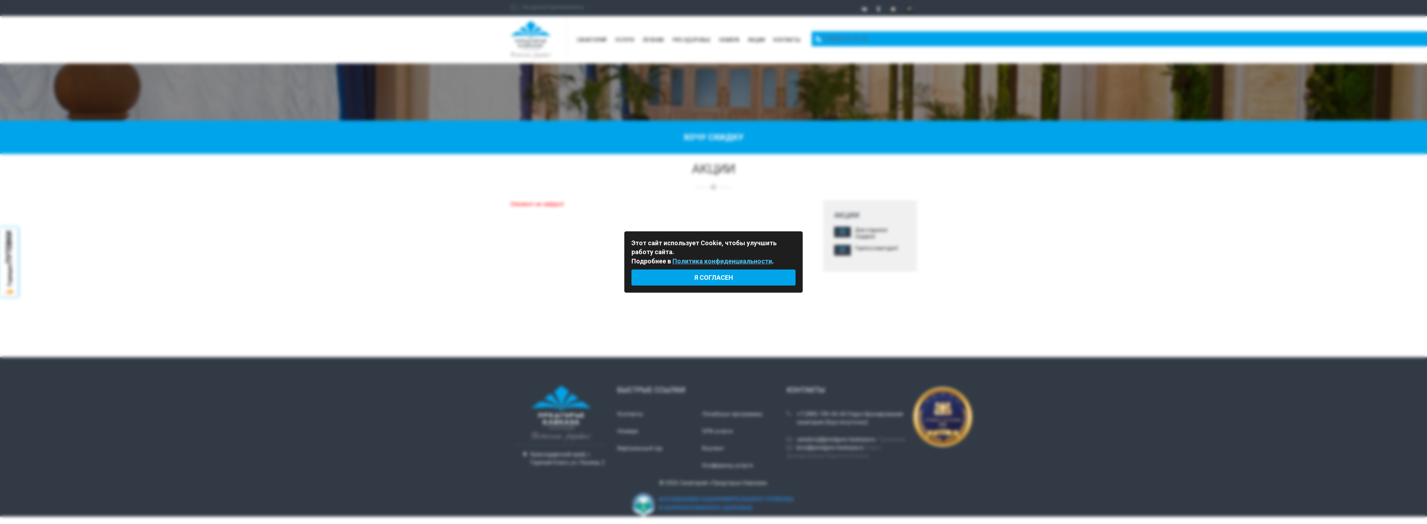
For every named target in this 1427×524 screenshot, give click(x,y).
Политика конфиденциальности (722, 261)
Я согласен (713, 277)
